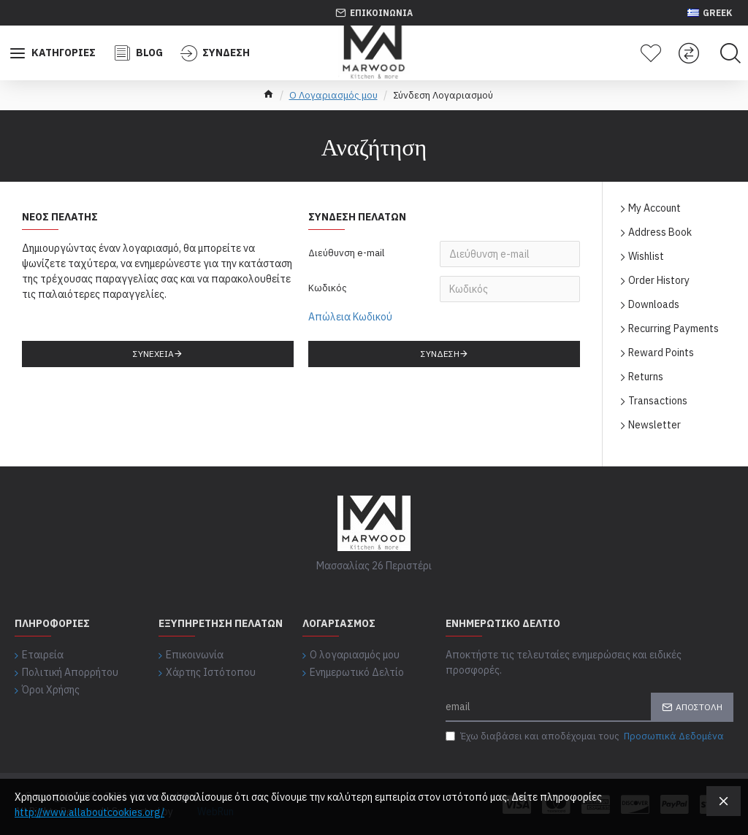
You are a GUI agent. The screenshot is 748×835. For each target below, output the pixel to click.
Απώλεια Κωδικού (350, 316)
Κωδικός (327, 288)
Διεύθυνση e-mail (346, 253)
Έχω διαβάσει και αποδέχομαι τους (586, 736)
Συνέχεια (153, 353)
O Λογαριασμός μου (333, 95)
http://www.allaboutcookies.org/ (89, 812)
